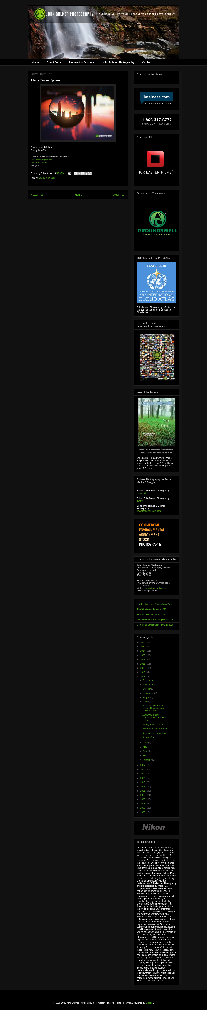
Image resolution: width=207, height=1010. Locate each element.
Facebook (142, 493)
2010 (143, 795)
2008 (143, 803)
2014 (143, 778)
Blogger (149, 1003)
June (145, 742)
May (145, 747)
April (145, 751)
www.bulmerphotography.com (41, 160)
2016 (143, 769)
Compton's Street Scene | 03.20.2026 (155, 619)
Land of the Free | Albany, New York (154, 604)
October (147, 689)
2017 (143, 765)
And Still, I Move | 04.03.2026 (151, 614)
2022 (143, 659)
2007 (143, 808)
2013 (143, 782)
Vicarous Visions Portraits (154, 728)
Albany (41, 178)
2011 (143, 791)
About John (54, 62)
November (148, 684)
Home (35, 62)
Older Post (119, 194)
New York (50, 178)
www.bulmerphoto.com (157, 588)
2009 (143, 799)
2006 (143, 812)
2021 (143, 664)
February (147, 760)
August (146, 697)
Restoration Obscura (81, 62)
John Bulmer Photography (118, 62)
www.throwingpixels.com (149, 511)
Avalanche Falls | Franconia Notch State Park (154, 718)
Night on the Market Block (154, 733)
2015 (143, 773)
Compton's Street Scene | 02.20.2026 (155, 625)
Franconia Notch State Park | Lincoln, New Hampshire (153, 708)
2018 (143, 676)
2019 (143, 672)
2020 (143, 668)
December (148, 680)
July (145, 701)
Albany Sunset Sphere (153, 724)
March (146, 755)
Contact (147, 62)
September (148, 693)
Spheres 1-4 (148, 737)
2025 (143, 646)
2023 (143, 655)
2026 (143, 642)
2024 (143, 651)
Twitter (140, 501)
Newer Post (37, 194)
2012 (143, 786)
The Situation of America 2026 (151, 609)
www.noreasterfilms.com (40, 163)
